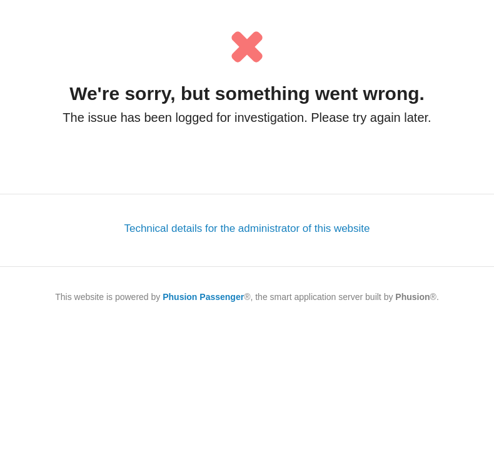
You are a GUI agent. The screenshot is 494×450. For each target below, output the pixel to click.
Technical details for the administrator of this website (247, 228)
